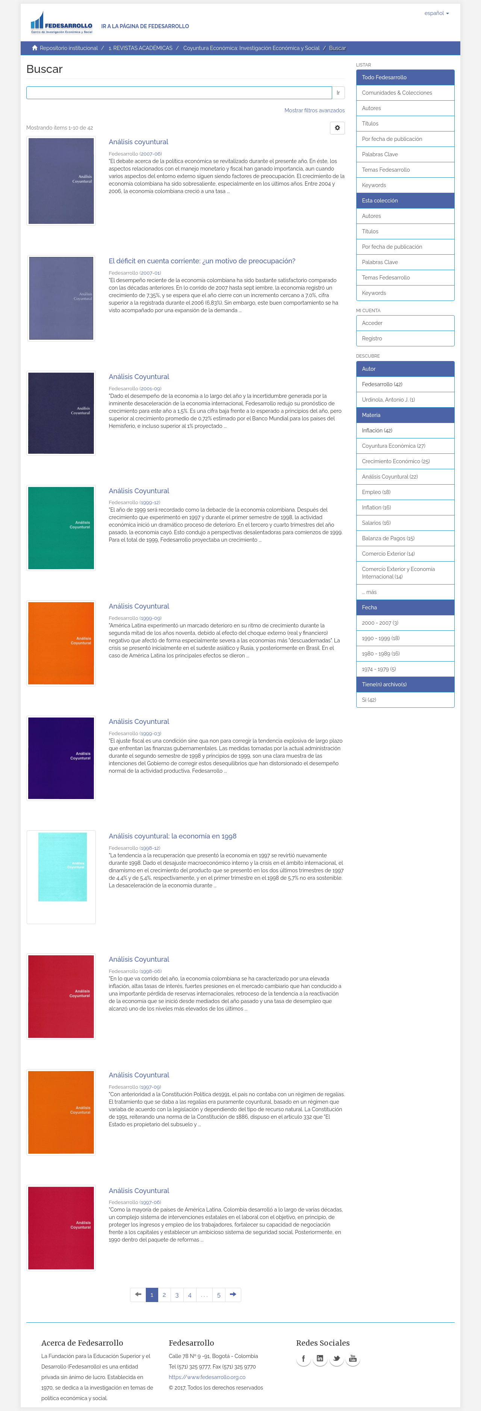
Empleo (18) (376, 492)
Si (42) (369, 700)
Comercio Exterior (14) (388, 554)
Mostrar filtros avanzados (314, 110)
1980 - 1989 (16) (381, 654)
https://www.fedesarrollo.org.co (207, 1377)
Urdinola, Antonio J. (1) (388, 400)
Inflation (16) (376, 508)
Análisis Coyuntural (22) (390, 477)
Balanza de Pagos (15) (388, 538)
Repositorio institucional (69, 48)
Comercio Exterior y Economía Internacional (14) (398, 573)
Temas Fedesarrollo (386, 170)
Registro (372, 338)
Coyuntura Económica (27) (394, 446)
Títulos (370, 124)
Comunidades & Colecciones (397, 93)
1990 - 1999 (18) (381, 638)
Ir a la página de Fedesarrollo (145, 26)
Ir (338, 93)
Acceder (372, 323)
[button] (437, 13)
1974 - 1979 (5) (379, 669)
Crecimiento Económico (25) (396, 461)
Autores (371, 108)
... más (369, 592)
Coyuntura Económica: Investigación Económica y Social (251, 48)
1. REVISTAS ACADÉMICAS (140, 48)
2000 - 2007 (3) (380, 623)
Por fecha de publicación (392, 139)
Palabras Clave (380, 154)
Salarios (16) (376, 523)
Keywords (374, 185)
